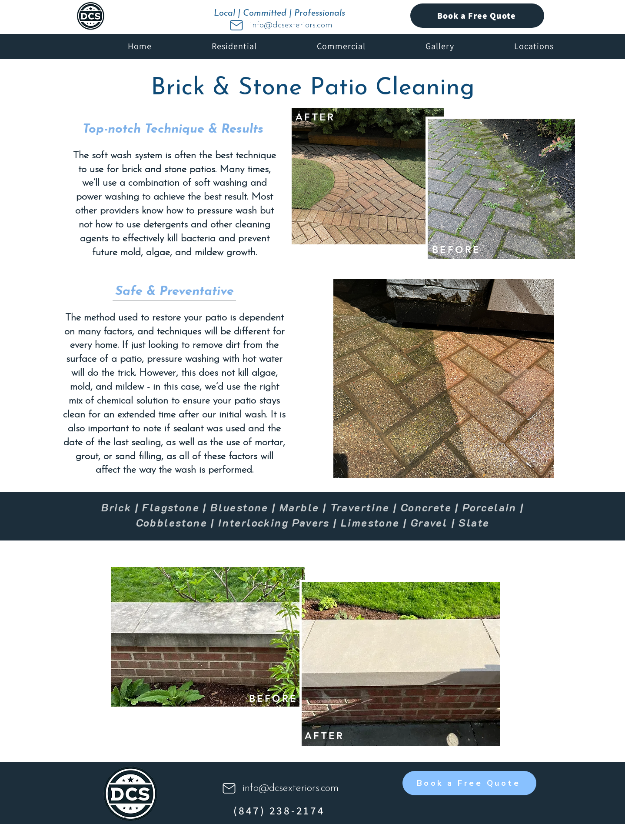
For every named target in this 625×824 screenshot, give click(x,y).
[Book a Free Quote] (477, 15)
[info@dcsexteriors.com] (280, 25)
